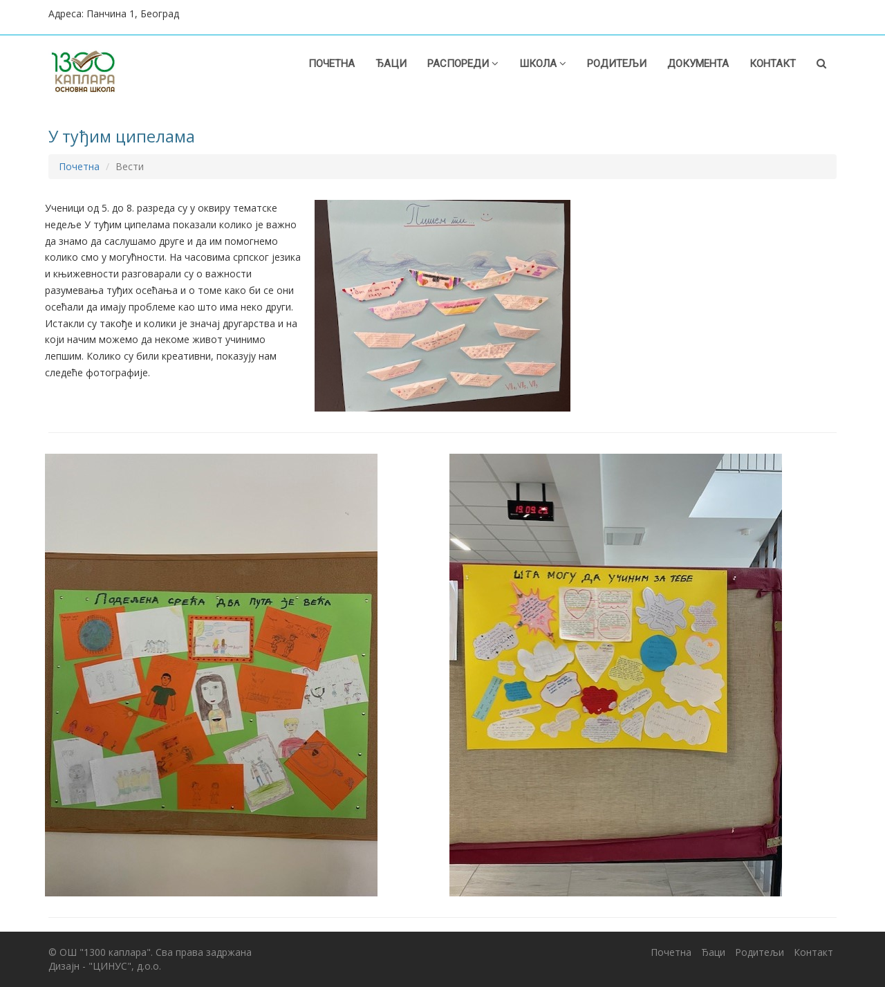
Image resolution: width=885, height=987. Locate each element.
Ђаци (391, 63)
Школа (542, 63)
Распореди (463, 63)
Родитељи (616, 63)
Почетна (331, 63)
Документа (698, 63)
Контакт (772, 63)
